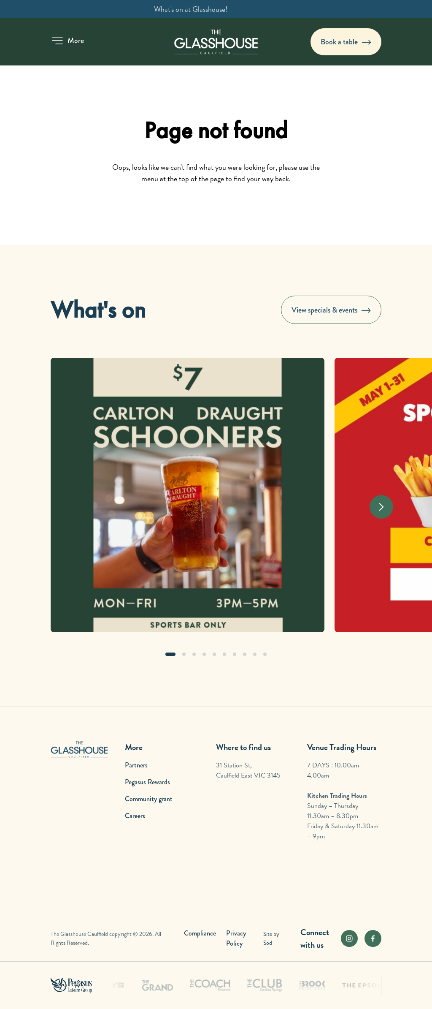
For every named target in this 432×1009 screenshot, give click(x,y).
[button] (67, 40)
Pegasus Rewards (147, 782)
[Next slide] (381, 507)
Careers (135, 816)
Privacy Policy (236, 938)
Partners (136, 765)
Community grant (149, 799)
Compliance (200, 933)
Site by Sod (271, 938)
